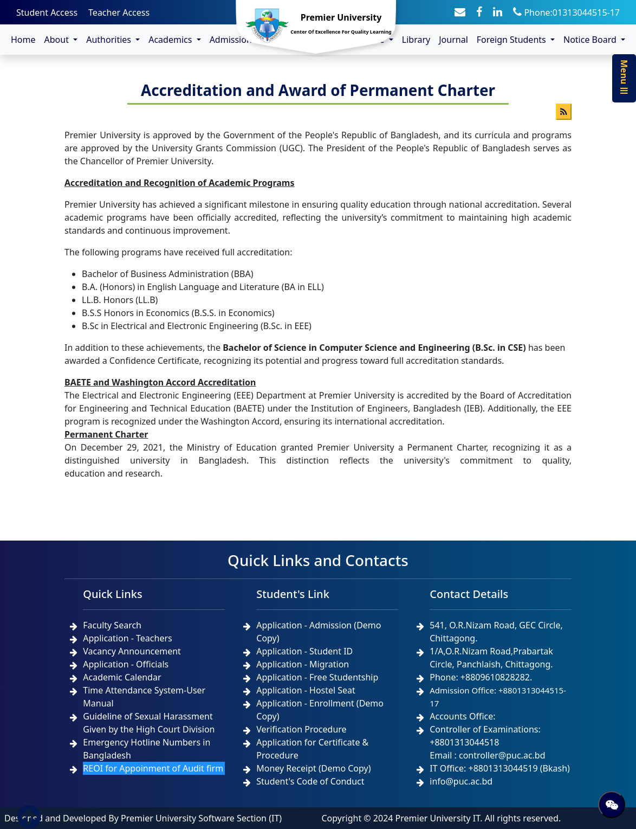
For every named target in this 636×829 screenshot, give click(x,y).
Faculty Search (112, 625)
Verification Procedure (301, 729)
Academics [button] (171, 40)
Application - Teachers (127, 638)
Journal (453, 40)
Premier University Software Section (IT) (201, 818)
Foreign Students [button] (512, 40)
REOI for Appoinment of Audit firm (153, 768)
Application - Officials (125, 664)
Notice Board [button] (591, 40)
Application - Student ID (304, 651)
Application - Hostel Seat (305, 690)
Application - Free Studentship (317, 677)
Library (416, 40)
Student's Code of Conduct (310, 781)
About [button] (58, 40)
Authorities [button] (109, 40)
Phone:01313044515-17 (566, 12)
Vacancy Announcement (132, 651)
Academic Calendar (122, 677)
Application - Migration (302, 664)
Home (23, 40)
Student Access (46, 12)
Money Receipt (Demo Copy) (313, 768)
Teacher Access (119, 12)
